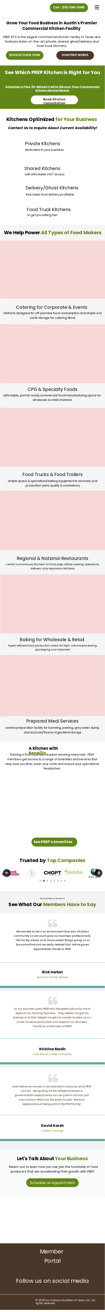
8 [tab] (65, 881)
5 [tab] (54, 881)
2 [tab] (44, 881)
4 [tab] (51, 881)
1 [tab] (40, 881)
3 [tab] (47, 881)
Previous (7, 873)
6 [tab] (58, 881)
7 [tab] (61, 881)
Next (98, 873)
